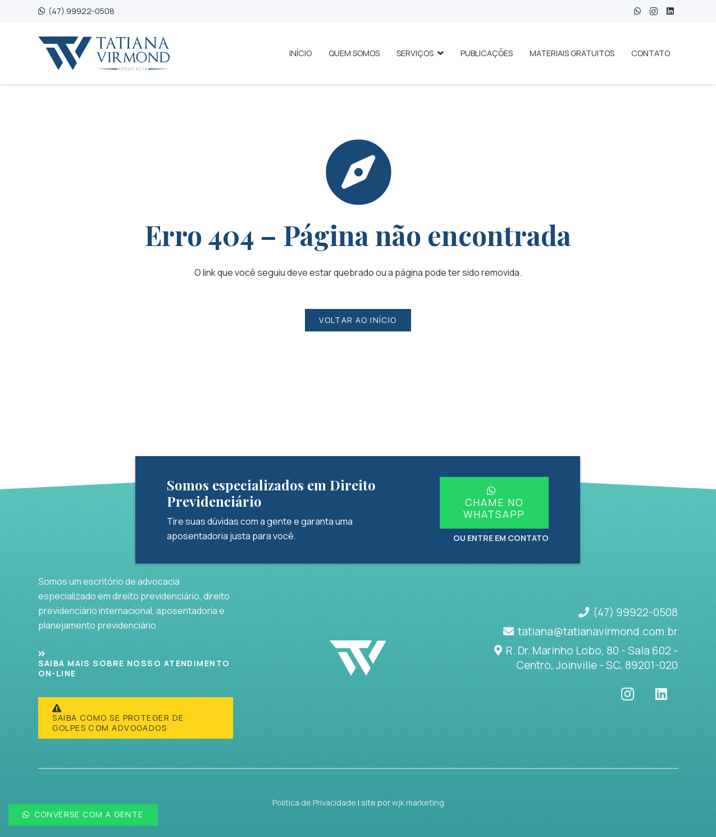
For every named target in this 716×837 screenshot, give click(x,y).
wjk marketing (418, 802)
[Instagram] (654, 11)
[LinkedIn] (670, 11)
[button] (439, 53)
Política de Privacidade (314, 802)
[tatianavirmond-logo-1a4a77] (104, 53)
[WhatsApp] (638, 11)
